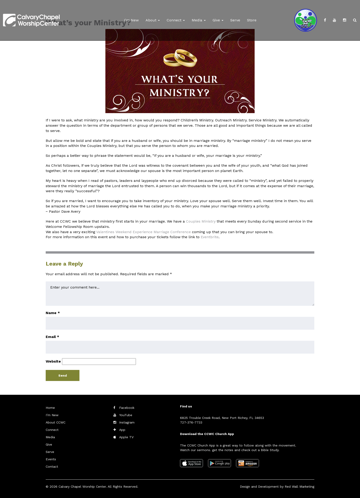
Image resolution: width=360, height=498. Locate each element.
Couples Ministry (201, 221)
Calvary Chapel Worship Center (82, 486)
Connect (176, 20)
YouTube (125, 415)
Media (199, 20)
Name (53, 313)
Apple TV (126, 437)
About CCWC (55, 422)
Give (218, 20)
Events (51, 459)
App (122, 430)
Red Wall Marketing (299, 486)
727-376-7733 (191, 422)
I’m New (131, 20)
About (153, 20)
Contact (52, 466)
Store (251, 20)
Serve (235, 20)
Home (50, 407)
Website (53, 361)
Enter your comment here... (180, 293)
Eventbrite (210, 237)
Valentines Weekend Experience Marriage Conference (143, 232)
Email (52, 337)
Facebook (126, 407)
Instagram (127, 422)
